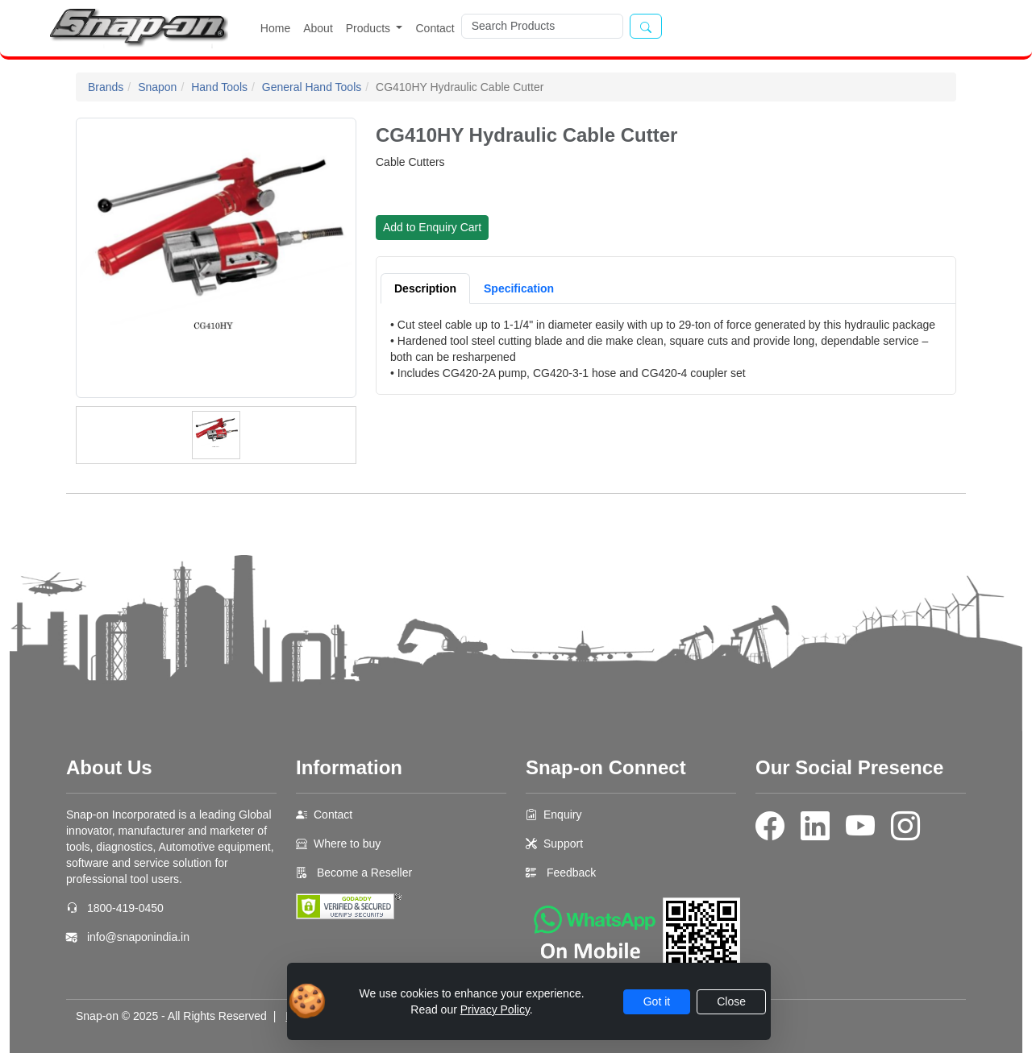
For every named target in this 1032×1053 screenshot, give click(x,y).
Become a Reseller (363, 872)
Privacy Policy (495, 1009)
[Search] (542, 26)
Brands (105, 87)
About (318, 28)
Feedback (571, 872)
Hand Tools (219, 87)
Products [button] (369, 28)
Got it (656, 1001)
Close (731, 1001)
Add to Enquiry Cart (432, 227)
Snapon (157, 87)
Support (563, 843)
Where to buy (347, 843)
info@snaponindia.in (138, 937)
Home (275, 28)
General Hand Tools (311, 87)
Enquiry (562, 814)
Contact (434, 28)
